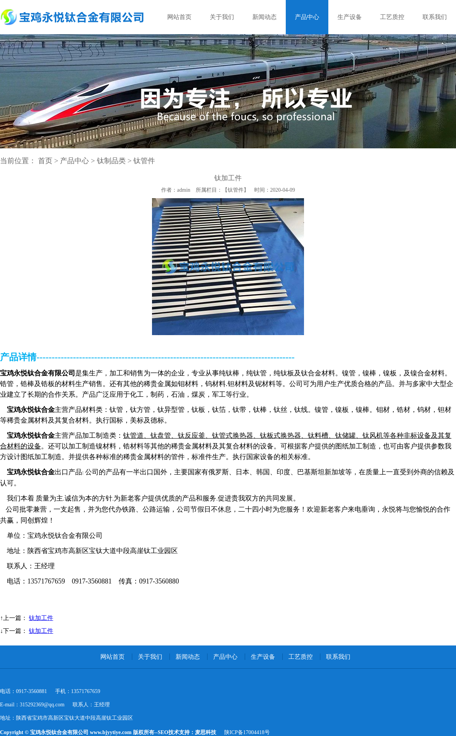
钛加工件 (41, 618)
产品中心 (307, 17)
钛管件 (144, 161)
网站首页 (179, 17)
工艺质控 (392, 17)
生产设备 (349, 17)
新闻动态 (264, 17)
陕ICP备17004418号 (247, 732)
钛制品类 (111, 161)
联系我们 (435, 17)
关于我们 (222, 17)
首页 (45, 161)
